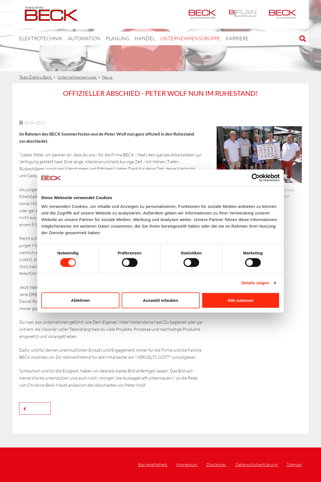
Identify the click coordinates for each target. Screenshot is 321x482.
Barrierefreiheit (153, 464)
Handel (133, 38)
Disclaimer (216, 464)
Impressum (187, 464)
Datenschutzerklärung (256, 464)
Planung (107, 38)
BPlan (242, 14)
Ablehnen (80, 300)
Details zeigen (255, 282)
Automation (282, 14)
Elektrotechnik (202, 14)
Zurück (36, 408)
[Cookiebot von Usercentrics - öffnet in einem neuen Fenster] (256, 178)
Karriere (215, 38)
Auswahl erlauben (160, 300)
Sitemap (294, 464)
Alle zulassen (241, 300)
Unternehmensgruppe (173, 38)
